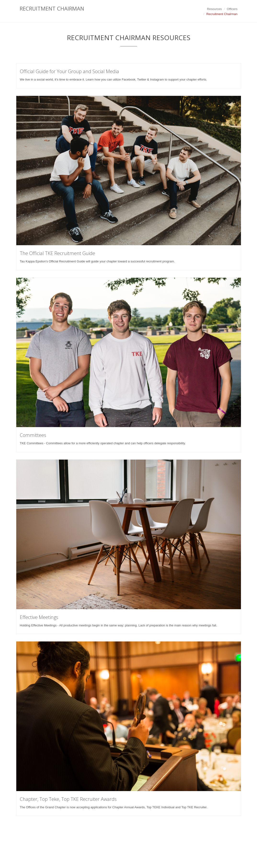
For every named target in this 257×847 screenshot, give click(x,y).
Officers (232, 9)
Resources (214, 9)
